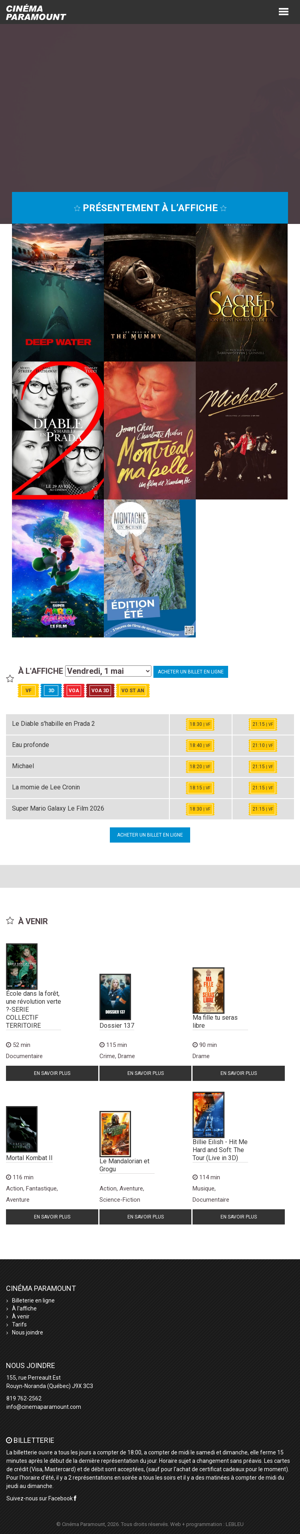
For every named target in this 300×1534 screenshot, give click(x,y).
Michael (23, 766)
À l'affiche (24, 1308)
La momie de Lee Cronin (46, 787)
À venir (21, 1316)
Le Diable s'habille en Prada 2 (53, 723)
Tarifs (19, 1324)
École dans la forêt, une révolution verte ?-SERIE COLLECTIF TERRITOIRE (33, 1009)
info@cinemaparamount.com (43, 1407)
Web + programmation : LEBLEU (207, 1524)
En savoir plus (52, 1073)
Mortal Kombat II (29, 1158)
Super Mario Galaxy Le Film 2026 (58, 808)
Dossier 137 (116, 1025)
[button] (283, 11)
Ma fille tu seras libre (215, 1021)
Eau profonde (30, 745)
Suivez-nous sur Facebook (41, 1498)
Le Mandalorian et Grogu (124, 1165)
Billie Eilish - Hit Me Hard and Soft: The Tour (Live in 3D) (220, 1150)
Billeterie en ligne (33, 1300)
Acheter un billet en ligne (191, 672)
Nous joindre (27, 1332)
